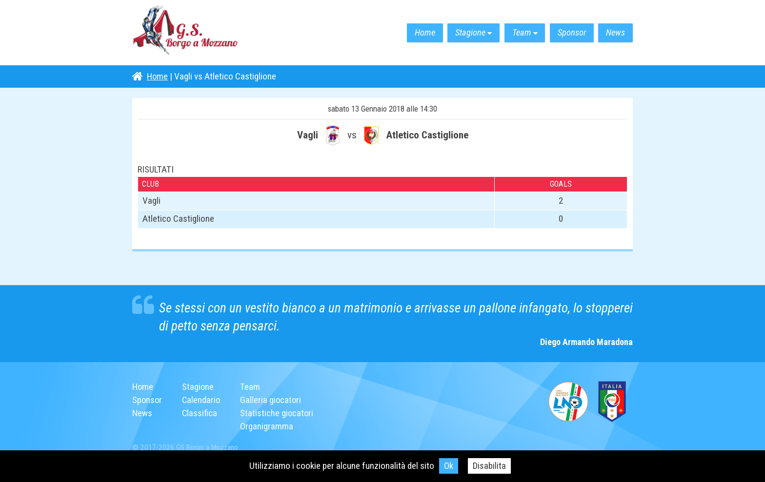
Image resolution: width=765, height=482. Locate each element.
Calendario (202, 399)
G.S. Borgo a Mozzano (190, 33)
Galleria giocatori (273, 399)
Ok (448, 465)
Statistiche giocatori (279, 413)
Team (511, 33)
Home (405, 33)
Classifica (201, 413)
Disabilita (489, 465)
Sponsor (565, 33)
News (614, 33)
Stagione (455, 33)
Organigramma (268, 426)
